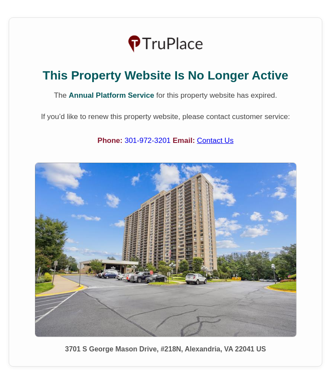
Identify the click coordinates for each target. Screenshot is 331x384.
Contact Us (215, 140)
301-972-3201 (148, 140)
